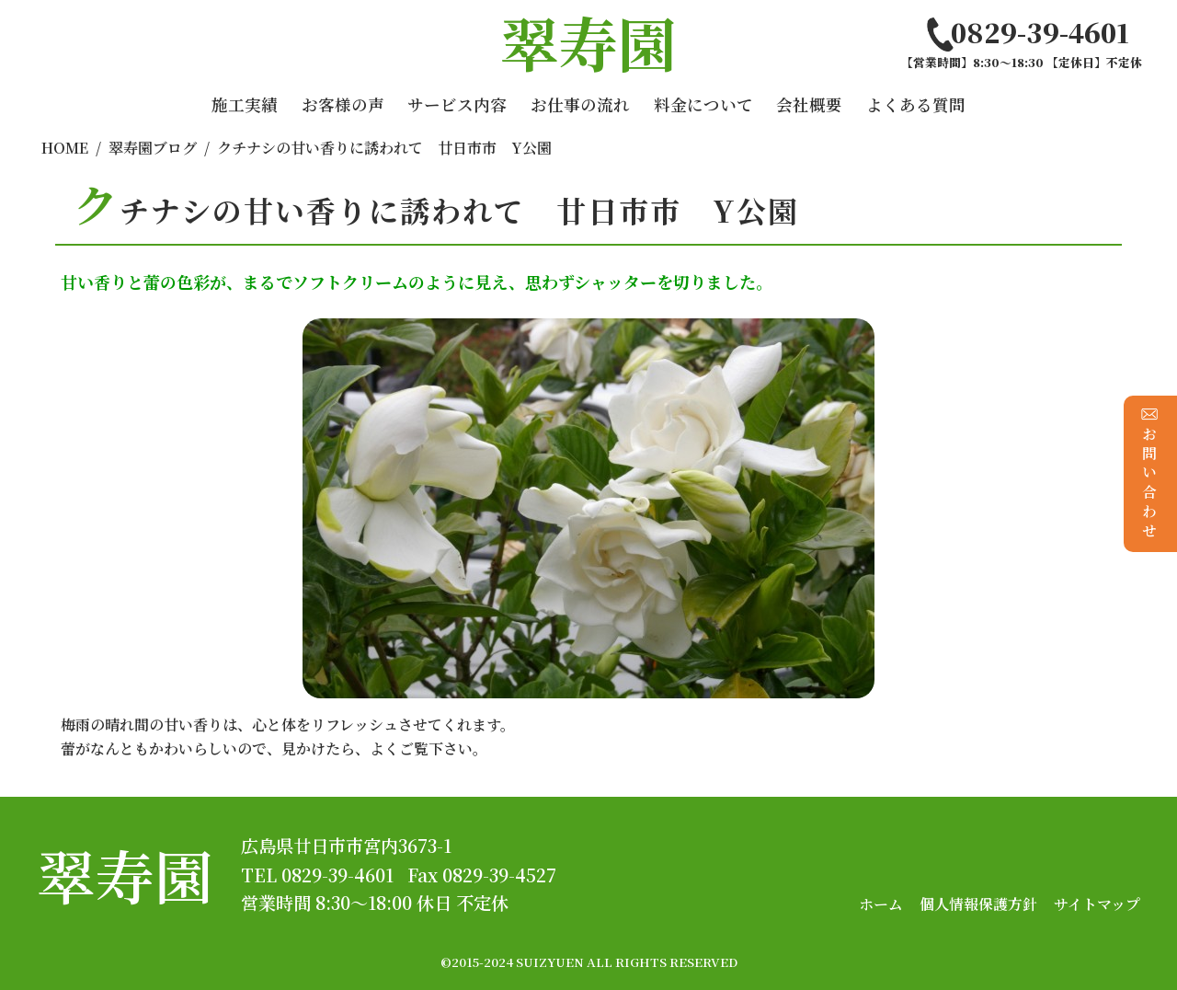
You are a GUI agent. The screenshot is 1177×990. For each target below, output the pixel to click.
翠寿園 (125, 874)
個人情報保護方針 (978, 904)
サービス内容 (457, 104)
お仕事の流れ (580, 104)
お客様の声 (343, 104)
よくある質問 (916, 104)
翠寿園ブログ (153, 147)
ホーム (881, 904)
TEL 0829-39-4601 (317, 874)
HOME (64, 147)
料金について (703, 104)
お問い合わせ (1149, 473)
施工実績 (244, 104)
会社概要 (809, 104)
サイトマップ (1097, 904)
